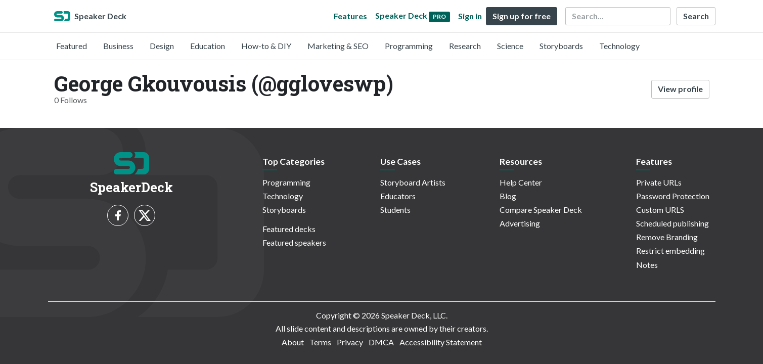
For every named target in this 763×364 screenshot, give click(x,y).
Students (395, 209)
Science (510, 46)
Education (207, 46)
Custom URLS (660, 209)
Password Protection (672, 196)
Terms (320, 342)
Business (118, 46)
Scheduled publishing (672, 223)
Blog (508, 196)
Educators (398, 196)
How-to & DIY (266, 46)
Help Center (521, 182)
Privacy (350, 342)
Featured (71, 46)
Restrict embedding (670, 250)
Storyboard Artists (412, 182)
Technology (619, 46)
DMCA (381, 342)
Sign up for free (521, 16)
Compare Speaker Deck (541, 209)
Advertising (520, 223)
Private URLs (659, 182)
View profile (680, 89)
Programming (409, 46)
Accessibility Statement (440, 342)
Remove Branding (667, 237)
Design (162, 46)
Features (350, 16)
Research (465, 46)
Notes (647, 264)
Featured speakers (294, 242)
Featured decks (289, 229)
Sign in (470, 16)
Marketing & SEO (338, 46)
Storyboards (561, 46)
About (293, 342)
